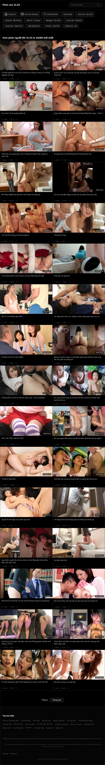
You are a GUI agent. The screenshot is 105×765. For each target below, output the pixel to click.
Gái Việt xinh (46, 721)
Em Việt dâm (71, 721)
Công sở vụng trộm (61, 724)
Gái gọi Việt (7, 728)
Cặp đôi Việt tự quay (85, 721)
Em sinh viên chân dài (44, 724)
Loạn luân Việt (38, 728)
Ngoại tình (59, 728)
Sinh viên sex (18, 724)
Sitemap (5, 753)
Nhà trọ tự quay (76, 724)
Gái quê (28, 728)
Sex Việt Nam (25, 721)
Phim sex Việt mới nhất (11, 721)
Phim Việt (36, 721)
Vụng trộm (49, 728)
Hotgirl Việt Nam (58, 721)
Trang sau (56, 700)
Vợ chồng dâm (18, 728)
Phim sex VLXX (11, 5)
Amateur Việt (7, 724)
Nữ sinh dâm (30, 724)
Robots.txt (13, 753)
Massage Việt (89, 724)
